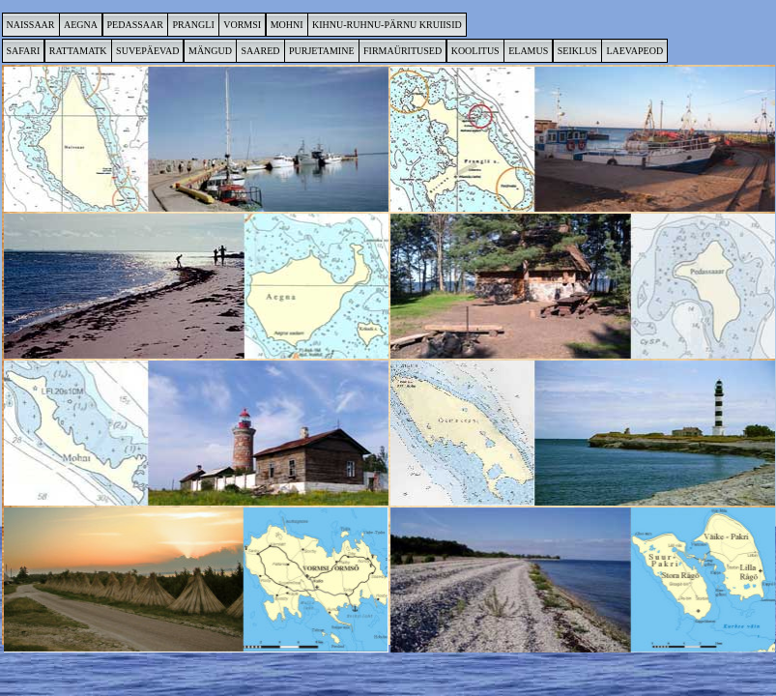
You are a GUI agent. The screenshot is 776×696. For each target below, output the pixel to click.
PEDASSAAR (135, 24)
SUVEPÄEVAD (147, 50)
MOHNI (287, 24)
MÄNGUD (210, 50)
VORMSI (242, 24)
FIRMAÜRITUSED (402, 50)
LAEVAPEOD (634, 50)
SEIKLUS (577, 50)
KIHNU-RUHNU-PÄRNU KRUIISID (387, 24)
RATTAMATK (78, 50)
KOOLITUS (475, 50)
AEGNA (81, 24)
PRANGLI (193, 24)
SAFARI (24, 50)
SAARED (260, 50)
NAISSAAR (31, 24)
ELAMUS (528, 50)
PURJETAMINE (322, 50)
